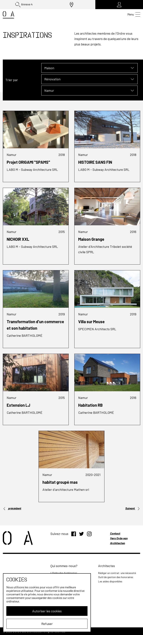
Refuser (33, 624)
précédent (12, 508)
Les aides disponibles (110, 581)
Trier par (11, 80)
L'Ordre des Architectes (63, 573)
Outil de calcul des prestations (67, 608)
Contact (115, 533)
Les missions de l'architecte (66, 600)
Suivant (132, 508)
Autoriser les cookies (32, 611)
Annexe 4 (24, 4)
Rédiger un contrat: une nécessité (117, 573)
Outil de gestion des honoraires (115, 577)
